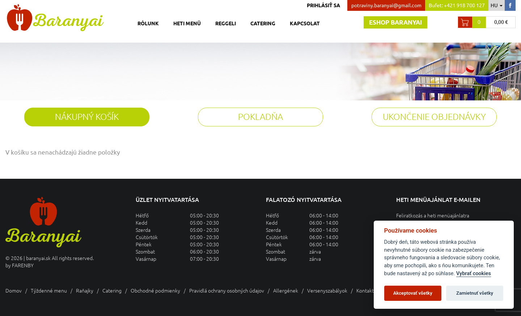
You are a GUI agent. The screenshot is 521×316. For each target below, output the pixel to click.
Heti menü (187, 23)
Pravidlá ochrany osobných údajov (226, 291)
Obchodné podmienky (155, 291)
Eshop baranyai (395, 22)
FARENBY (23, 265)
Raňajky (84, 291)
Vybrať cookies (473, 273)
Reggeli (225, 23)
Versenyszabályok (327, 291)
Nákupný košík (87, 117)
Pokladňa (260, 117)
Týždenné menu (49, 291)
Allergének (285, 291)
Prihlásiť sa (323, 5)
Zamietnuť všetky (474, 293)
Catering (262, 23)
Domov (13, 291)
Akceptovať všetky (412, 293)
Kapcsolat (305, 23)
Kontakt (365, 291)
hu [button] (497, 5)
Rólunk (148, 23)
